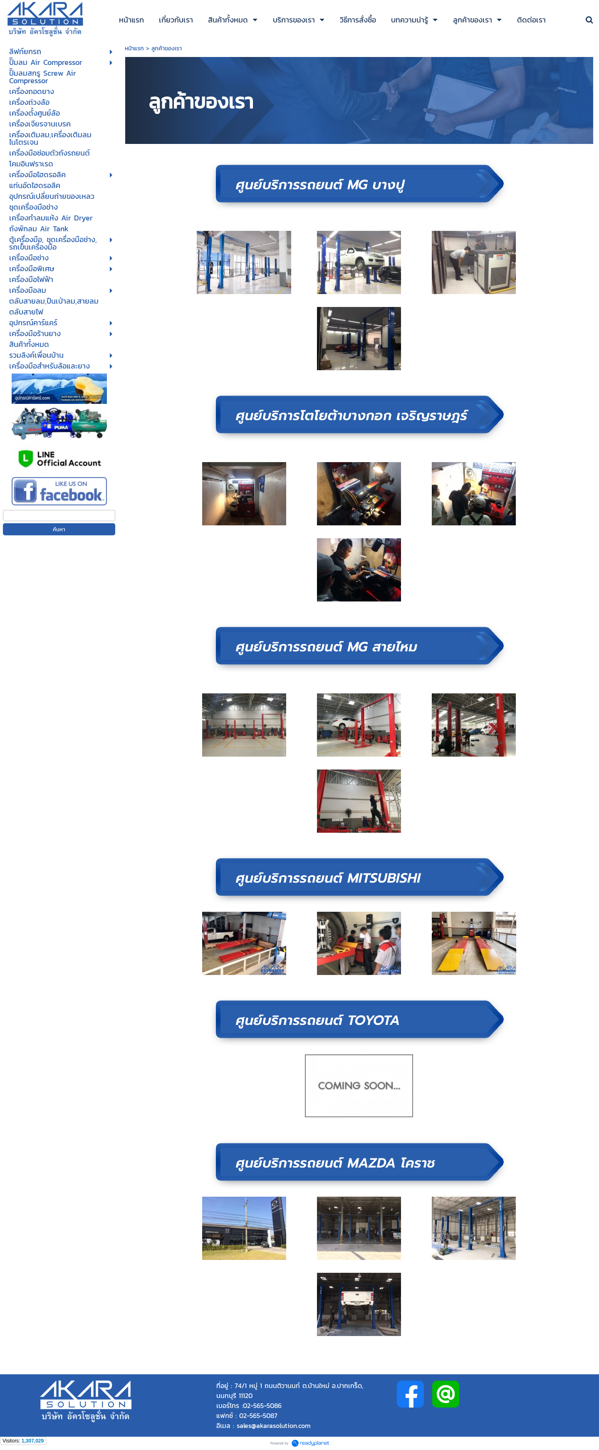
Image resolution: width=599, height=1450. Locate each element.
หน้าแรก (135, 48)
